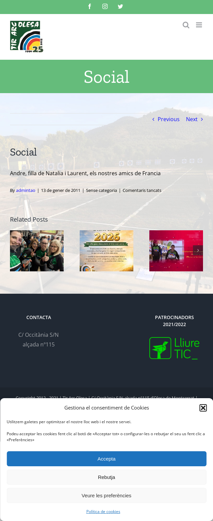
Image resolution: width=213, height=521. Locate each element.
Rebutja (106, 477)
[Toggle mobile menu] (199, 24)
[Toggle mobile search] (186, 24)
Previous (169, 119)
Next (192, 119)
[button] (203, 408)
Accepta (106, 459)
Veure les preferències (106, 495)
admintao (25, 190)
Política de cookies (103, 511)
